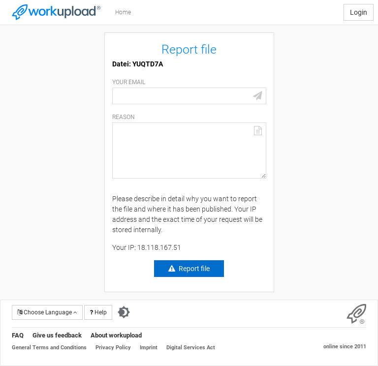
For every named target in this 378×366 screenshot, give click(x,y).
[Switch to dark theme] (124, 312)
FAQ (18, 335)
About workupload (116, 335)
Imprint (149, 347)
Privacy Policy (113, 347)
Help (98, 312)
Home (123, 12)
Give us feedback (57, 335)
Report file (194, 269)
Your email (128, 82)
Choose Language (47, 312)
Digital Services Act (190, 347)
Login (358, 12)
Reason (123, 117)
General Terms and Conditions (49, 347)
